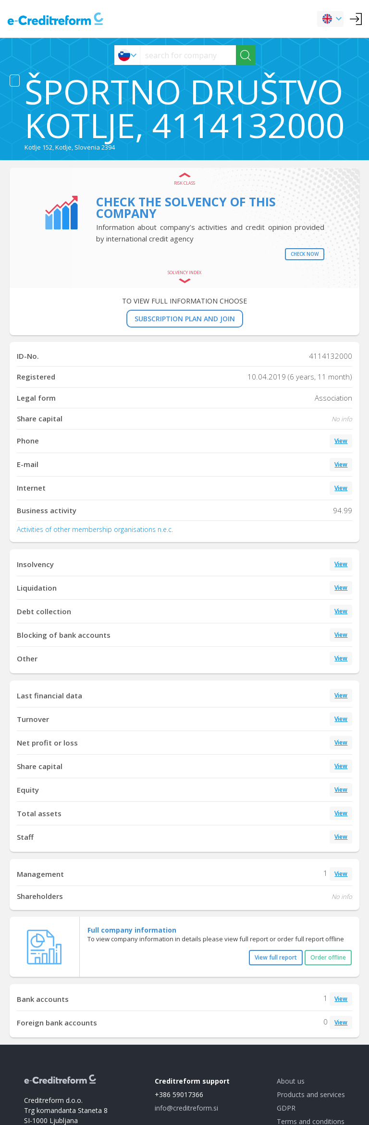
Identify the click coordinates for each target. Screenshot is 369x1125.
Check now (305, 254)
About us (291, 1081)
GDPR (286, 1107)
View (340, 441)
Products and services (311, 1094)
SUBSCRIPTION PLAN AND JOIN (185, 318)
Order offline (328, 957)
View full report (276, 957)
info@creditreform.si (186, 1107)
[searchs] (188, 55)
